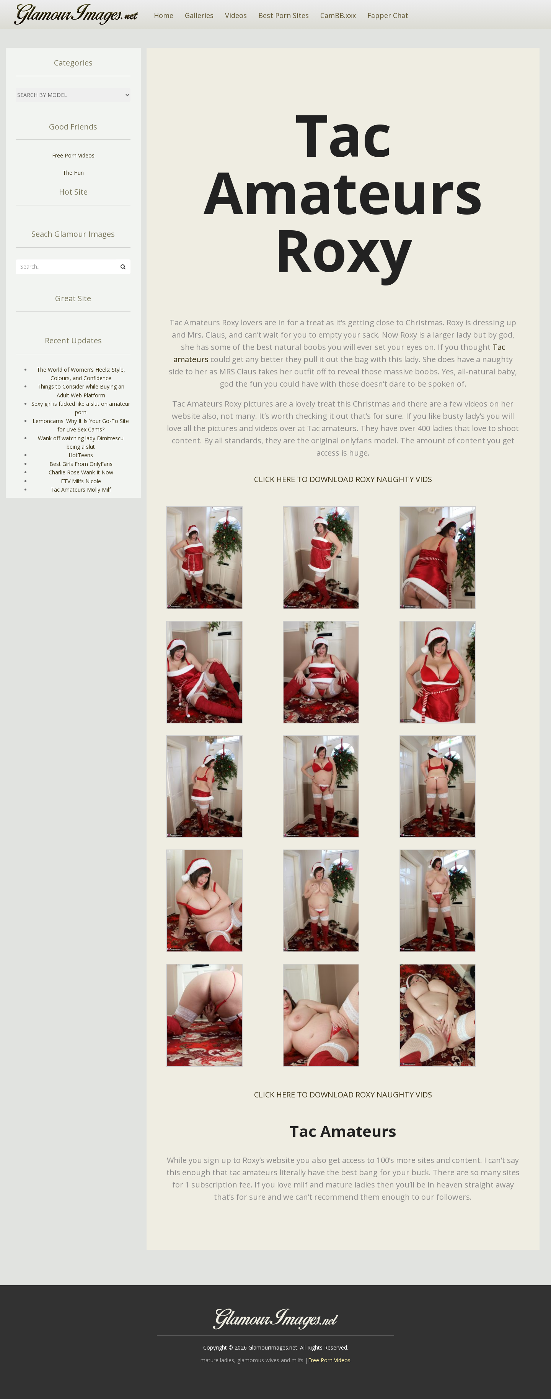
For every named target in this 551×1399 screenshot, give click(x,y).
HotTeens (80, 455)
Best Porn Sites (283, 15)
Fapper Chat (387, 15)
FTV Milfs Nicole (81, 481)
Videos (236, 15)
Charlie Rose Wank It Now (81, 472)
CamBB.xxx (338, 15)
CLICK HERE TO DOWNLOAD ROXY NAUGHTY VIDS (343, 479)
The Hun (73, 172)
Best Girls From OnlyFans (80, 463)
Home (163, 15)
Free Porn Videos (73, 155)
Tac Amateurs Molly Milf (81, 489)
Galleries (199, 15)
